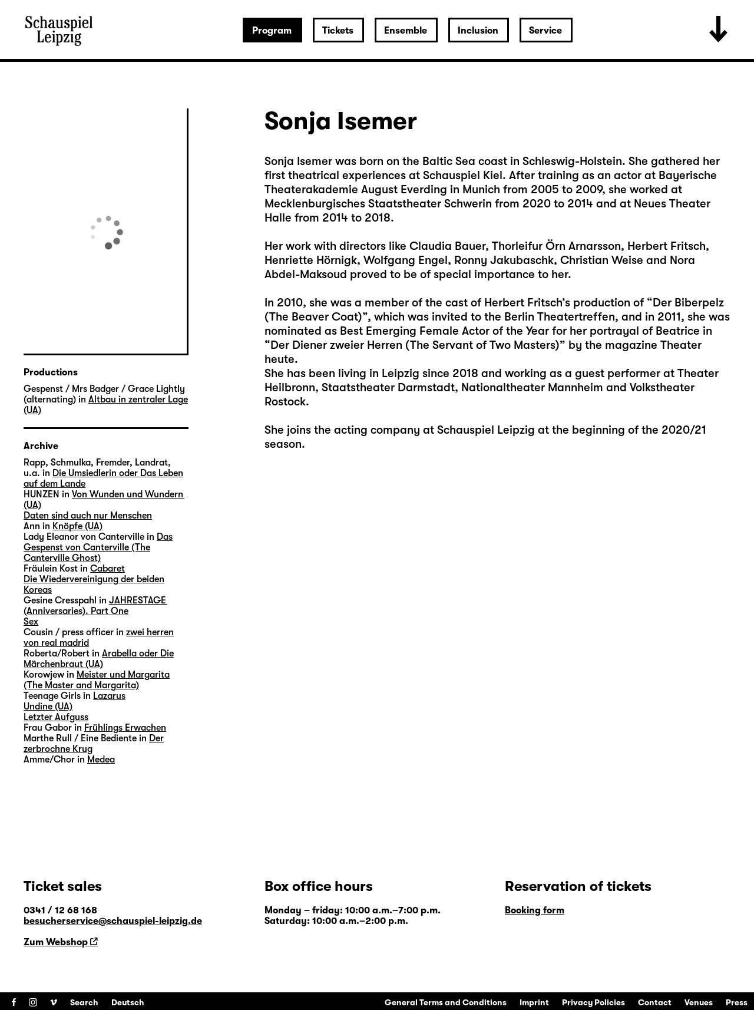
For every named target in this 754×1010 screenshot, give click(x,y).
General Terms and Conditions (446, 1002)
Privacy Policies (593, 1002)
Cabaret (107, 568)
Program (272, 30)
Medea (101, 759)
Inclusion (478, 30)
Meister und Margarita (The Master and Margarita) (97, 680)
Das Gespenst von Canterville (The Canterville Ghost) (98, 547)
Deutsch (127, 1002)
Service (545, 30)
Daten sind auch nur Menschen (88, 515)
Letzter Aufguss (56, 717)
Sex (31, 621)
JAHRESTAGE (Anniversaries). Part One (95, 605)
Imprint (534, 1002)
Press (737, 1002)
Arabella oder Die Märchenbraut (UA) (99, 658)
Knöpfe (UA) (77, 526)
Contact (655, 1002)
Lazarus (109, 696)
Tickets (337, 30)
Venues (698, 1002)
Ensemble (405, 30)
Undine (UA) (48, 706)
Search (84, 1002)
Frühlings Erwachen (125, 727)
